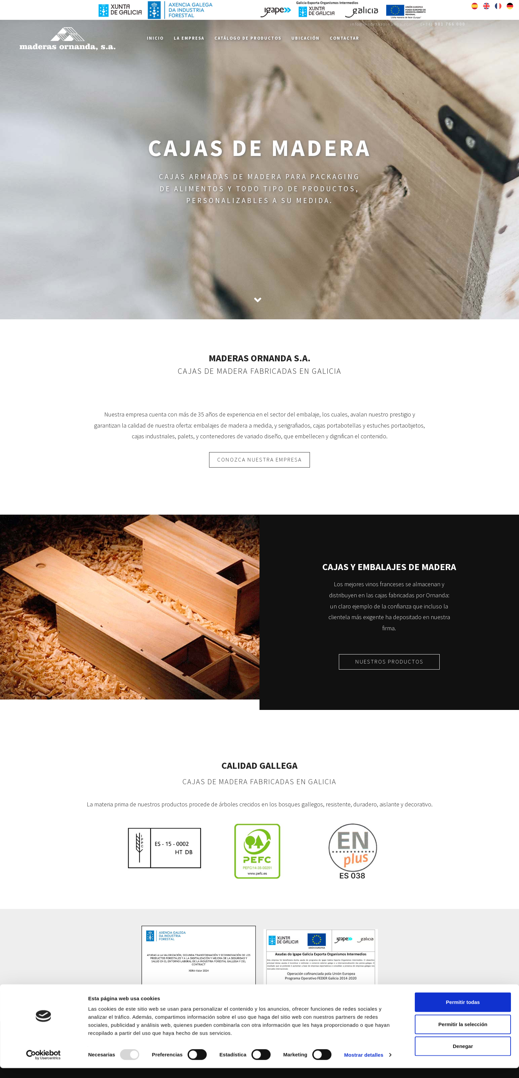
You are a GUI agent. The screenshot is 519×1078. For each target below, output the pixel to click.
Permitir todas (463, 1012)
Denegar (463, 1056)
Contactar (344, 38)
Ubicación (305, 38)
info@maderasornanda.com (381, 24)
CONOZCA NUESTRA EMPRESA (259, 459)
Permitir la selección (462, 1034)
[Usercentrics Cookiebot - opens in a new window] (43, 1065)
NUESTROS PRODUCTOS (389, 661)
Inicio (155, 38)
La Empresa (189, 38)
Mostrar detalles (364, 1065)
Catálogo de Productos (247, 38)
